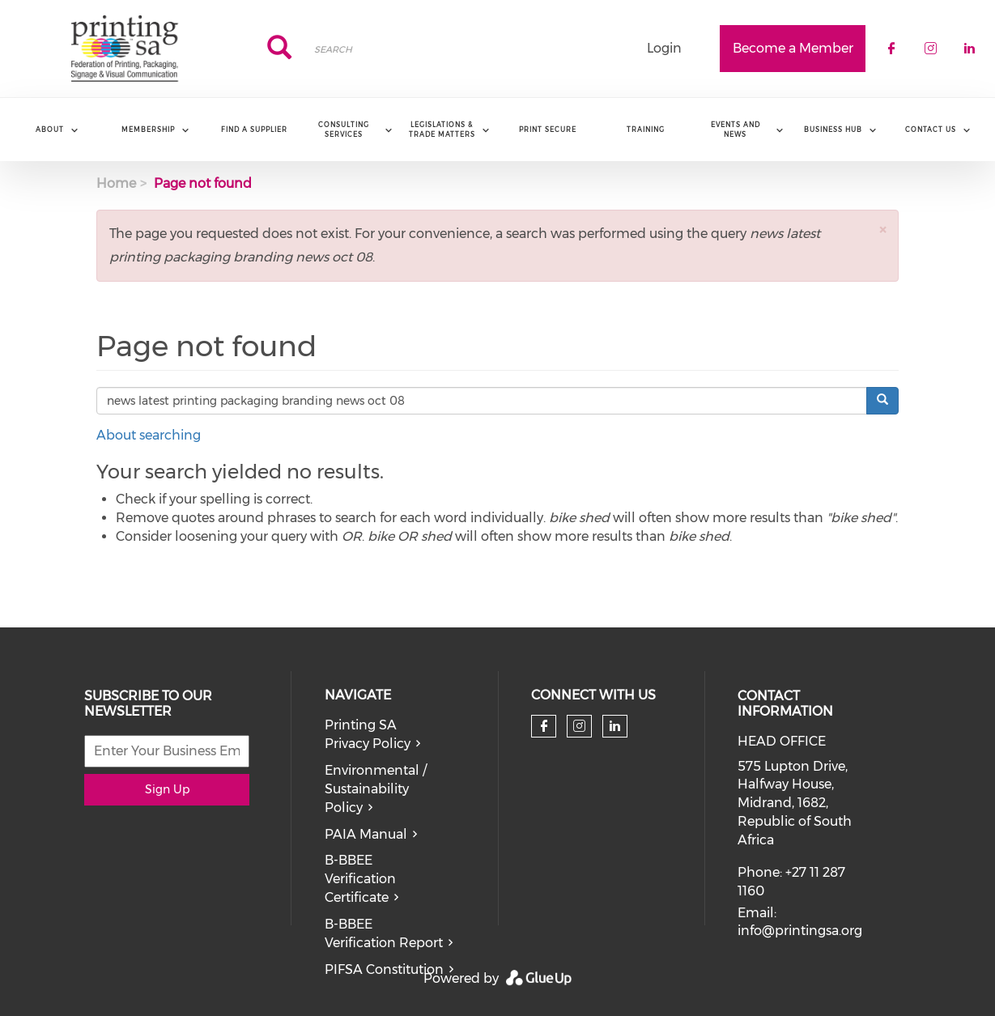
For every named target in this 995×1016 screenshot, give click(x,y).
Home (116, 183)
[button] (882, 229)
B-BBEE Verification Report (384, 933)
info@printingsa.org (800, 930)
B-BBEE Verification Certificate (360, 878)
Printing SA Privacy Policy (367, 734)
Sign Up (167, 789)
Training (646, 129)
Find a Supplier (254, 129)
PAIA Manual (366, 834)
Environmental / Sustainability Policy (376, 789)
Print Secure (547, 129)
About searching (148, 435)
